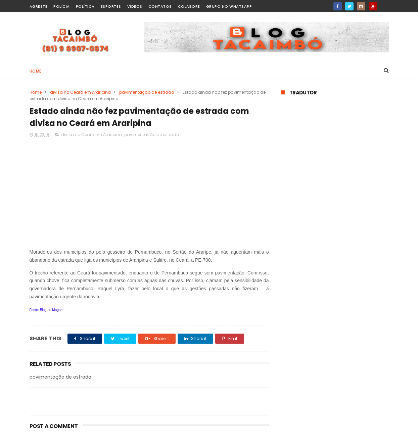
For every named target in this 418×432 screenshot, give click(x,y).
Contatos (160, 6)
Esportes (111, 6)
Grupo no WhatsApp (229, 6)
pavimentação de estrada (146, 92)
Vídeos (134, 6)
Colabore (189, 6)
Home (36, 71)
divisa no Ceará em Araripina (80, 92)
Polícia (61, 6)
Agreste (39, 6)
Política (85, 6)
